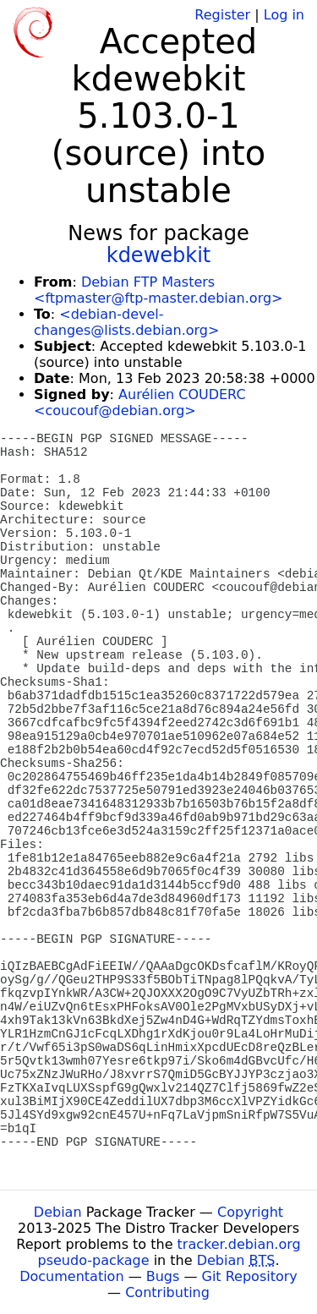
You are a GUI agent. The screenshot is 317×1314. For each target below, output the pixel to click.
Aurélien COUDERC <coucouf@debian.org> (140, 402)
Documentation (71, 1276)
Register (222, 15)
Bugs (163, 1276)
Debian (58, 1212)
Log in (284, 15)
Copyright (250, 1212)
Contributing (167, 1292)
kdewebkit (159, 255)
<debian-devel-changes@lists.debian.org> (126, 322)
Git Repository (250, 1276)
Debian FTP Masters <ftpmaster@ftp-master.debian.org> (158, 290)
